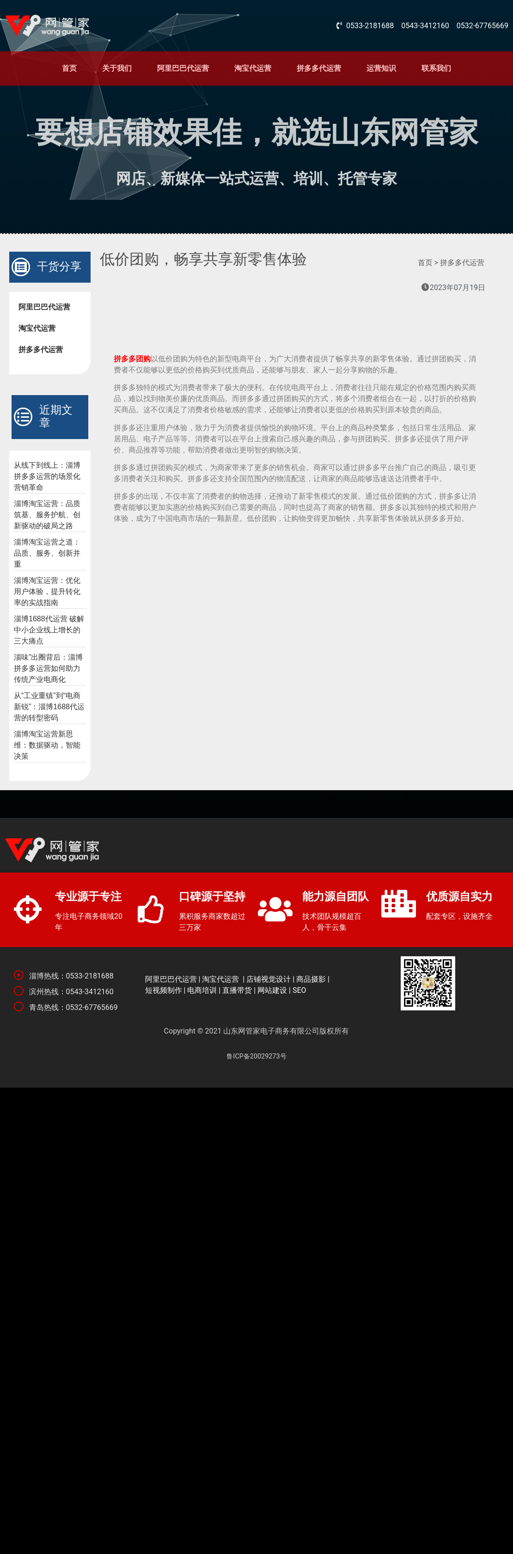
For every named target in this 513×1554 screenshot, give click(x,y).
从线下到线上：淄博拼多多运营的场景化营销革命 (47, 476)
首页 (69, 68)
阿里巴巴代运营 (183, 68)
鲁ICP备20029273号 (256, 1056)
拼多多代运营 (319, 68)
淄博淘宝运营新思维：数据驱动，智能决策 (47, 745)
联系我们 (436, 68)
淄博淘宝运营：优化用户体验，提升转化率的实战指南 (47, 591)
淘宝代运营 (252, 68)
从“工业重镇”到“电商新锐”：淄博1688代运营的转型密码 (49, 707)
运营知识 (381, 68)
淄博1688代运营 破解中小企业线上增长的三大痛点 (49, 630)
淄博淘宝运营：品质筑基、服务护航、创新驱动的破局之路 (47, 515)
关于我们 (117, 68)
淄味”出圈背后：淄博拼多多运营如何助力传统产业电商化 (48, 668)
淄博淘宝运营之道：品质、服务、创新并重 (47, 553)
